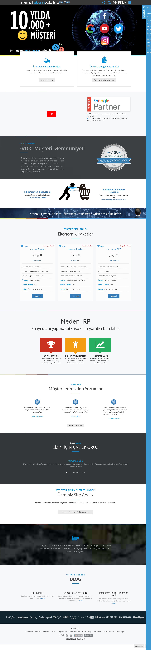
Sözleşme (45, 632)
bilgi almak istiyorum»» (37, 197)
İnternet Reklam (37, 249)
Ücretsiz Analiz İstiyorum (104, 80)
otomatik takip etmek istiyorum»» (113, 200)
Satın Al (37, 296)
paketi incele (37, 260)
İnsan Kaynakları (74, 632)
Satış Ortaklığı (62, 632)
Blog (89, 632)
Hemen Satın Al (47, 80)
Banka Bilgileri (121, 632)
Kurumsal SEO (113, 249)
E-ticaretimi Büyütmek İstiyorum (114, 190)
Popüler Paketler (108, 632)
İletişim (37, 632)
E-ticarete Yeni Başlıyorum (37, 191)
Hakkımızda (29, 632)
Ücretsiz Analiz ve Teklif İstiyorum (75, 512)
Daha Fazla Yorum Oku (75, 425)
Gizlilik (53, 632)
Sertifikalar (97, 632)
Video (84, 632)
